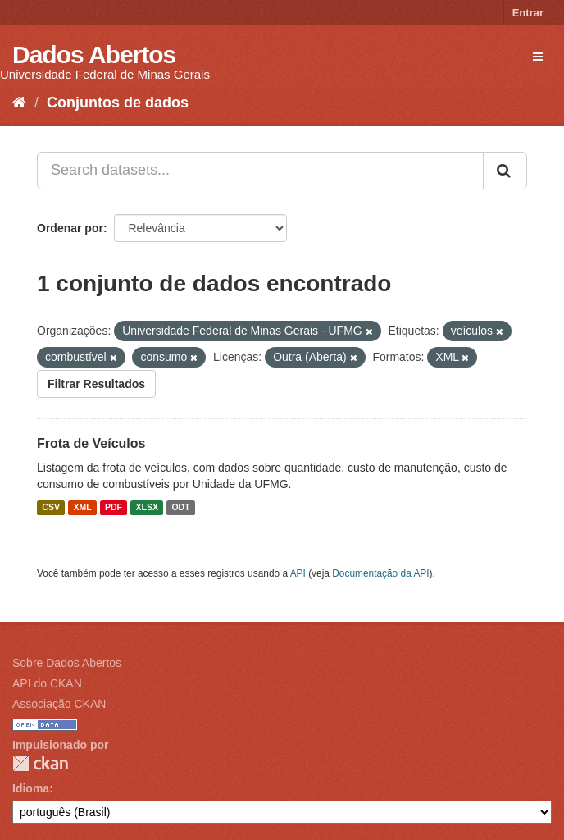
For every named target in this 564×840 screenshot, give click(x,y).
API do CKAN (47, 683)
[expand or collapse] (538, 56)
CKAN (40, 763)
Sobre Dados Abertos (66, 662)
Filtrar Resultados (96, 383)
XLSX (147, 508)
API (298, 573)
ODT (180, 508)
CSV (51, 508)
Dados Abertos (93, 54)
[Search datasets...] (260, 170)
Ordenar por (70, 228)
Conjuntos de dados (118, 102)
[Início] (19, 102)
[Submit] (505, 170)
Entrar (528, 13)
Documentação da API (380, 573)
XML (82, 508)
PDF (113, 508)
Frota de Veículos (91, 443)
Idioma (30, 788)
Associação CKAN (59, 703)
